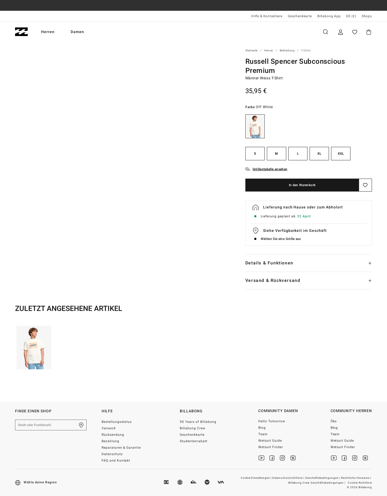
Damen (77, 32)
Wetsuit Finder (270, 447)
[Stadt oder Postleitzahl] (51, 425)
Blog (262, 427)
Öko (334, 421)
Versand (109, 428)
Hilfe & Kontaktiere (266, 16)
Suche (325, 32)
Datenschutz (112, 454)
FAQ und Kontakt (116, 460)
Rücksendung (113, 434)
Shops (367, 16)
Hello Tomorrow (271, 421)
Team (263, 434)
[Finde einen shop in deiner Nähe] (81, 425)
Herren (48, 32)
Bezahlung (110, 441)
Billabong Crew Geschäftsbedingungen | (317, 483)
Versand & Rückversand (272, 280)
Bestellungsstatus (117, 421)
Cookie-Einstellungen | (256, 478)
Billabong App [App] (329, 16)
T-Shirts (306, 50)
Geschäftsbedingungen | (323, 478)
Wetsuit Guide (270, 440)
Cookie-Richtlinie (360, 483)
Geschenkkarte (300, 16)
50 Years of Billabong (198, 421)
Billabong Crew (192, 428)
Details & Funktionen (269, 263)
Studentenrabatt (193, 441)
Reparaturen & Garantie (121, 447)
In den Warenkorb (302, 185)
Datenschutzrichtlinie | (288, 478)
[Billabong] (21, 32)
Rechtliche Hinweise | (356, 478)
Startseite (251, 50)
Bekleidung (287, 50)
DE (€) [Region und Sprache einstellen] (351, 16)
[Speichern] (365, 185)
